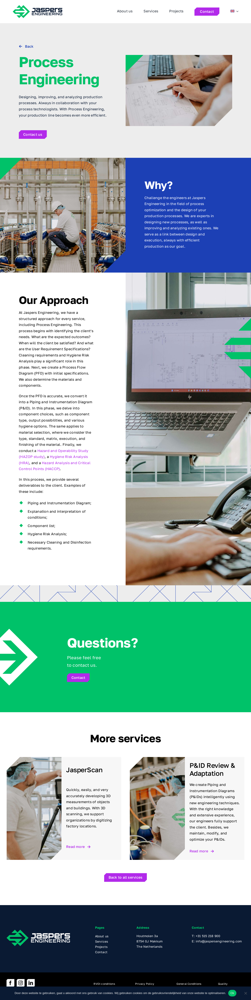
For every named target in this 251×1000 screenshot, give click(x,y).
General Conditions (188, 983)
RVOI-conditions (104, 983)
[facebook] (10, 983)
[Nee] (245, 993)
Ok (232, 993)
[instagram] (21, 983)
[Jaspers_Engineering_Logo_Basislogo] (38, 931)
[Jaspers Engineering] (37, 6)
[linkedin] (31, 983)
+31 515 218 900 (208, 936)
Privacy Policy (144, 983)
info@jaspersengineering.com (219, 941)
